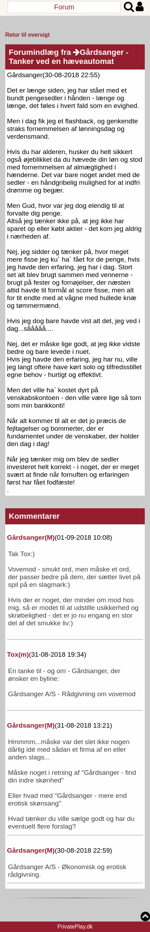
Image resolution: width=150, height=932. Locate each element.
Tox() (18, 654)
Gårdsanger (98, 52)
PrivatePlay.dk (75, 927)
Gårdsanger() (31, 537)
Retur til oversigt (27, 35)
